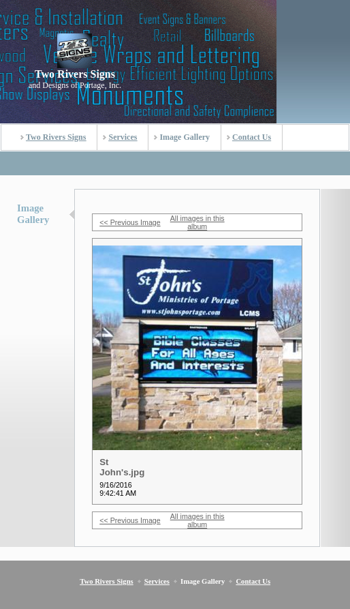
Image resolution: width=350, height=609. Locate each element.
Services (122, 137)
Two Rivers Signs (56, 137)
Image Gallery (184, 137)
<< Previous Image (129, 222)
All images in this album (197, 222)
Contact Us (251, 137)
